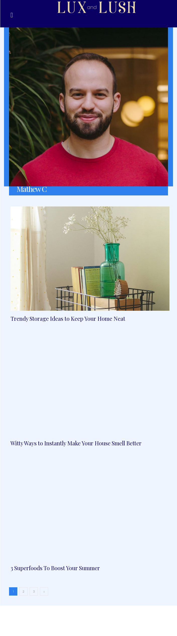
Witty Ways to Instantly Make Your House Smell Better (76, 443)
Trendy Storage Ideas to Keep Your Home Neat (68, 318)
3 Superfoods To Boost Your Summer (55, 568)
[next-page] (44, 591)
